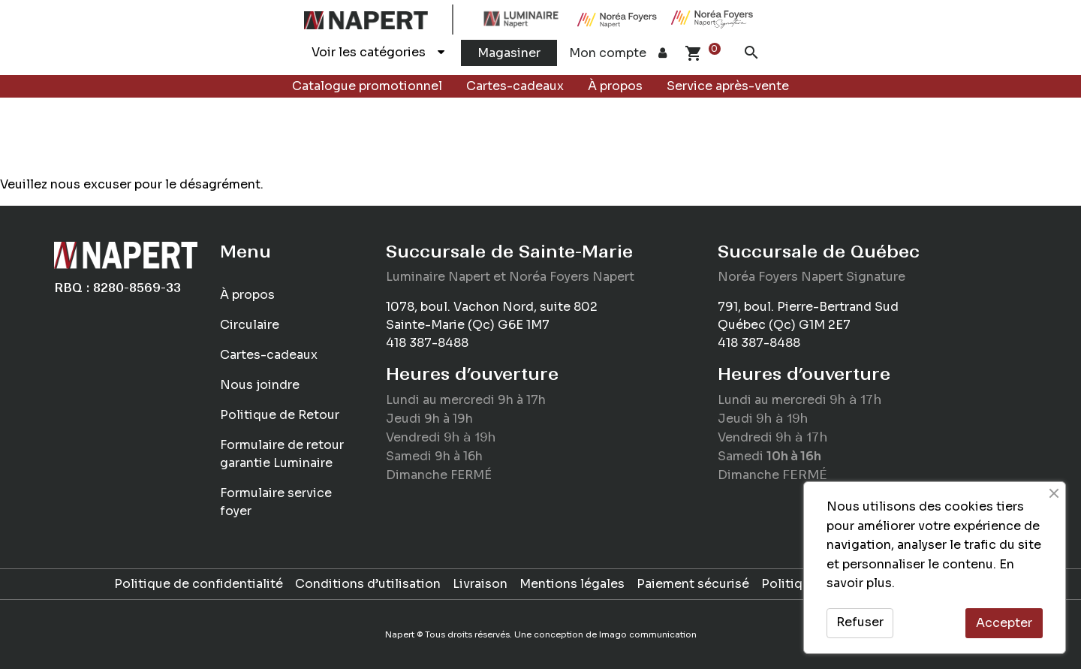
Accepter (1004, 623)
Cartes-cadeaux (515, 86)
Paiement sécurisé (693, 584)
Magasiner (508, 53)
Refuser (860, 622)
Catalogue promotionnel (367, 86)
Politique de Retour (279, 415)
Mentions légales (572, 584)
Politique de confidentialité (198, 584)
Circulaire (249, 325)
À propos (615, 86)
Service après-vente (728, 86)
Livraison (480, 584)
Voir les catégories (378, 52)
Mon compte (618, 53)
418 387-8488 (427, 343)
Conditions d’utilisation (368, 584)
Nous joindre (260, 385)
